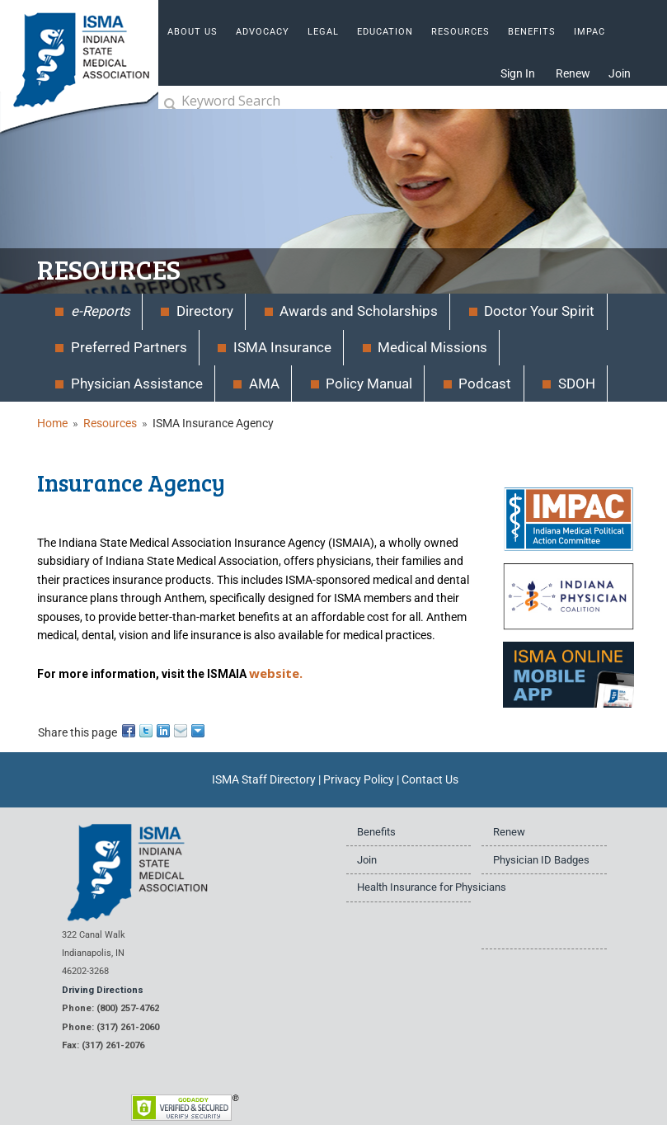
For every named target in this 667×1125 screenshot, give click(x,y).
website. (276, 673)
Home (52, 423)
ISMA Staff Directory (264, 779)
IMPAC (589, 31)
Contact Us (430, 779)
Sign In (517, 73)
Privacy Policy (358, 779)
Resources (110, 423)
